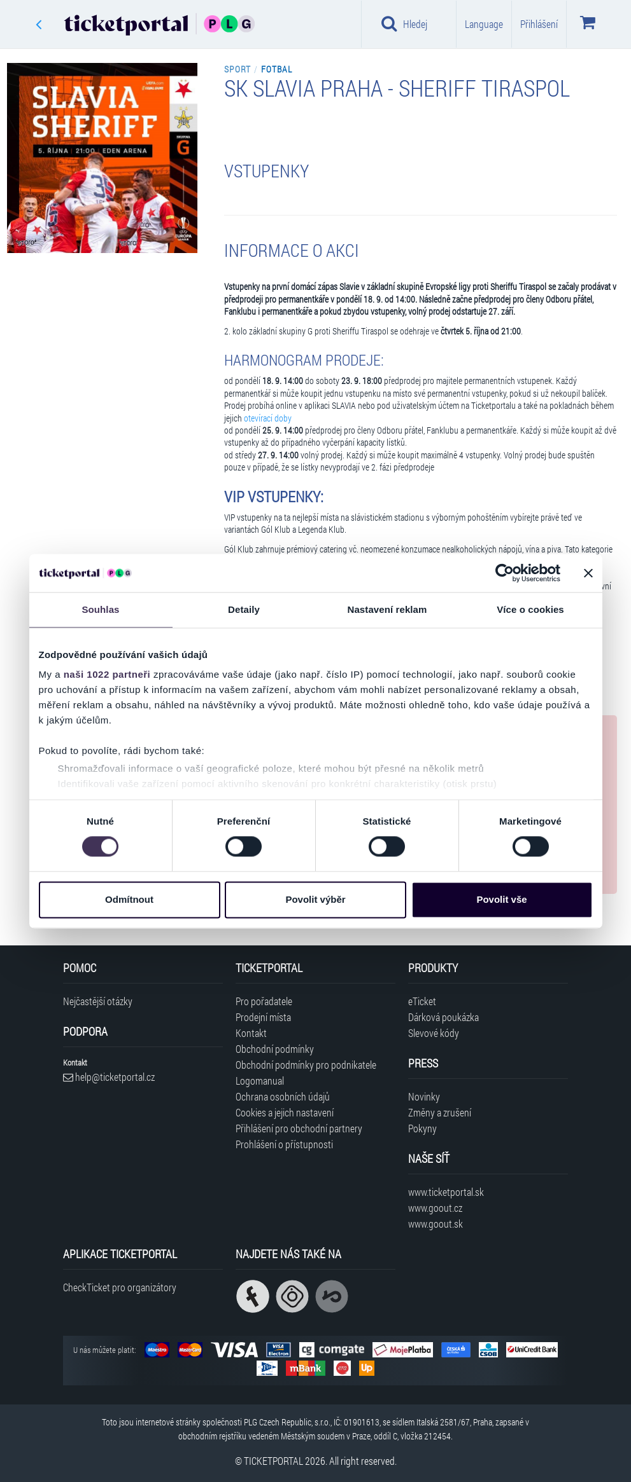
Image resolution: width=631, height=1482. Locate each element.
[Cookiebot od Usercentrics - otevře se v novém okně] (504, 572)
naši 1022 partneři (107, 674)
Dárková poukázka (443, 1017)
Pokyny (422, 1128)
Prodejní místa (263, 1017)
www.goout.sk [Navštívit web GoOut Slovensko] (435, 1223)
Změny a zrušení (439, 1112)
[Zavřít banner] (588, 572)
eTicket (422, 1001)
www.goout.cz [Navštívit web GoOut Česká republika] (435, 1207)
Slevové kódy (433, 1032)
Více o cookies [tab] (530, 609)
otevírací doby (268, 418)
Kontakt (251, 1032)
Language (484, 24)
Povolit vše (501, 899)
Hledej (404, 23)
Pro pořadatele (264, 1001)
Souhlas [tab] (100, 609)
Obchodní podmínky (275, 1048)
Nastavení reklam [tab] (387, 609)
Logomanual (260, 1080)
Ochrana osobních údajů (283, 1096)
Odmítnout (129, 899)
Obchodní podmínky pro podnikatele (306, 1064)
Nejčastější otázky (97, 1001)
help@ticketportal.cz (109, 1076)
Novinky (424, 1096)
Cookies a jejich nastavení (285, 1112)
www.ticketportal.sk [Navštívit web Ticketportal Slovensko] (446, 1191)
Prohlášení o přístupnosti (284, 1144)
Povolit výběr (315, 899)
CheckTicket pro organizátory (119, 1287)
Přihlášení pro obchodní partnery (299, 1128)
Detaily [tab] (244, 609)
